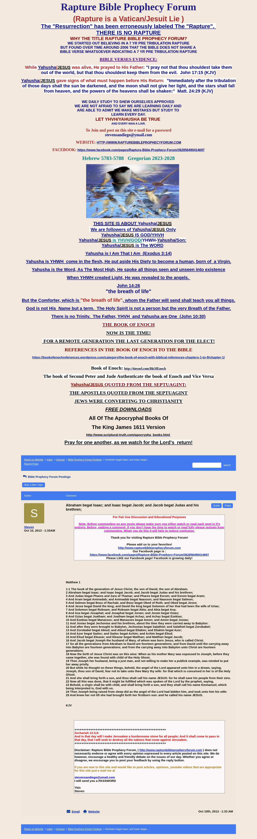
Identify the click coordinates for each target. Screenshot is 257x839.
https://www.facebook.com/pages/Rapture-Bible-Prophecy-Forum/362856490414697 (149, 554)
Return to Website (33, 459)
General (60, 459)
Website (94, 811)
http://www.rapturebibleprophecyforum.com (149, 547)
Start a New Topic (33, 484)
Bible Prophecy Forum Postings (85, 459)
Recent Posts (31, 464)
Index (50, 459)
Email (76, 811)
